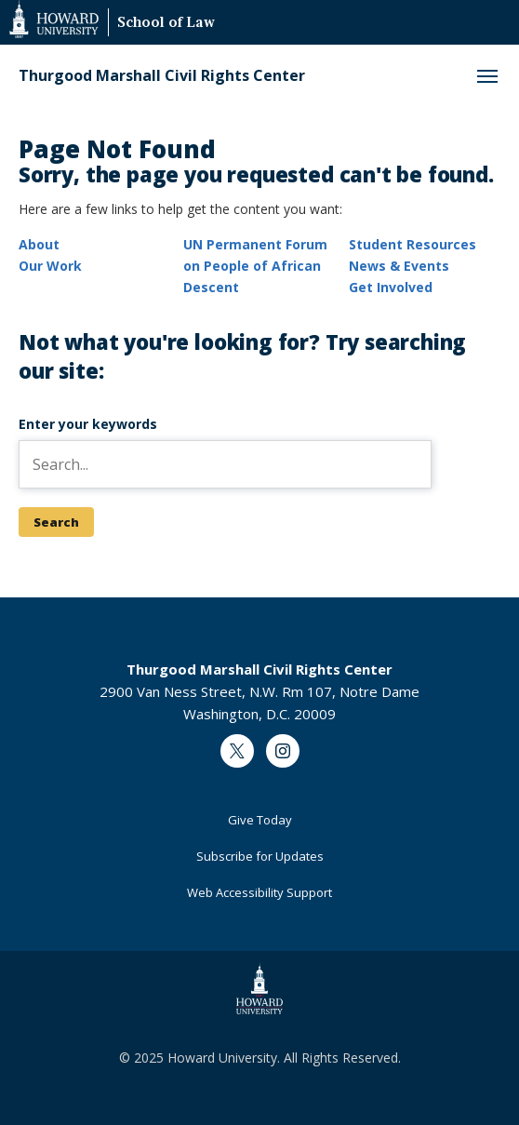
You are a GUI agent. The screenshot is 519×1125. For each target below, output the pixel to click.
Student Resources (412, 244)
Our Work (50, 266)
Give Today (260, 819)
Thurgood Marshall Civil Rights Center (162, 76)
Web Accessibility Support (259, 892)
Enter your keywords (88, 424)
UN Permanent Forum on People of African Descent (255, 265)
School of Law (166, 24)
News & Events (399, 266)
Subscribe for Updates (260, 856)
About (39, 244)
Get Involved (390, 287)
